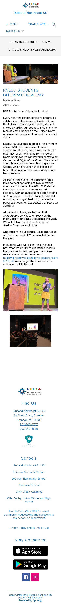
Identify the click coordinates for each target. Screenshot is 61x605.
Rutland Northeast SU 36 (29, 465)
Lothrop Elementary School (29, 478)
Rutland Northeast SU (23, 42)
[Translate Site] (38, 24)
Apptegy (37, 600)
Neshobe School (29, 485)
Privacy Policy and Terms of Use (29, 527)
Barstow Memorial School (29, 472)
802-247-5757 (29, 424)
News (48, 42)
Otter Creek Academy (29, 491)
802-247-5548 (29, 428)
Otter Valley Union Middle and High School (29, 500)
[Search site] (54, 24)
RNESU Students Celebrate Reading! (34, 49)
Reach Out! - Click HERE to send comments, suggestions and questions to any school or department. (29, 515)
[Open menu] (12, 24)
